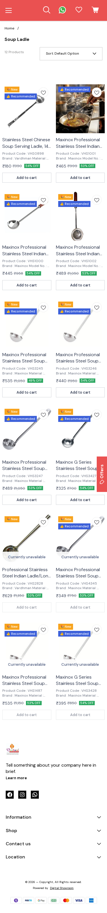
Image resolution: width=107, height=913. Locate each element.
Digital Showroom (62, 888)
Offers (102, 474)
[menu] (8, 10)
